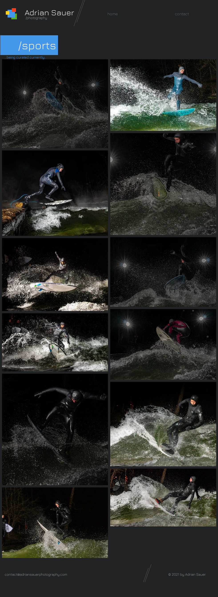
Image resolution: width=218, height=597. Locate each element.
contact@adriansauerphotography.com (36, 574)
